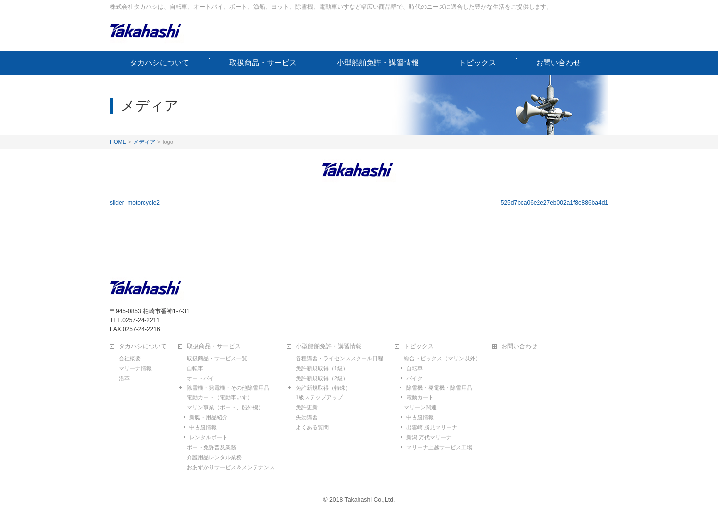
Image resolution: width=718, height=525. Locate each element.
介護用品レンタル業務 (214, 457)
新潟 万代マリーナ (429, 437)
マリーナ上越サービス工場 (439, 447)
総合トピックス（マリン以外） (442, 358)
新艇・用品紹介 (208, 417)
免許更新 (307, 407)
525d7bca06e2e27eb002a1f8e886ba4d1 (554, 202)
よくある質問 (312, 427)
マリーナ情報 (135, 368)
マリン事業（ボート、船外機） (225, 407)
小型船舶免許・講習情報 (328, 346)
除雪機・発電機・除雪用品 (439, 388)
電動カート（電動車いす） (220, 397)
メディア (144, 142)
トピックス (419, 346)
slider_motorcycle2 (135, 202)
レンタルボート (208, 437)
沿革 (124, 378)
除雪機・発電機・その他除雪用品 (228, 388)
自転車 (195, 368)
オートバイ (200, 378)
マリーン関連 (420, 407)
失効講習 (307, 417)
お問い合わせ (519, 346)
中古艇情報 (203, 427)
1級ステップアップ (319, 397)
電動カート (420, 397)
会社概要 (130, 358)
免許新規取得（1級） (322, 368)
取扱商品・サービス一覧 (217, 358)
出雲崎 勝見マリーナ (431, 427)
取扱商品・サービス (214, 346)
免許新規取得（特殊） (323, 388)
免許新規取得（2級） (322, 378)
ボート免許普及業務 (211, 447)
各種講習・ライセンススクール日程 (339, 358)
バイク (414, 378)
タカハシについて (143, 346)
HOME (118, 142)
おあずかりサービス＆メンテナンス (231, 467)
